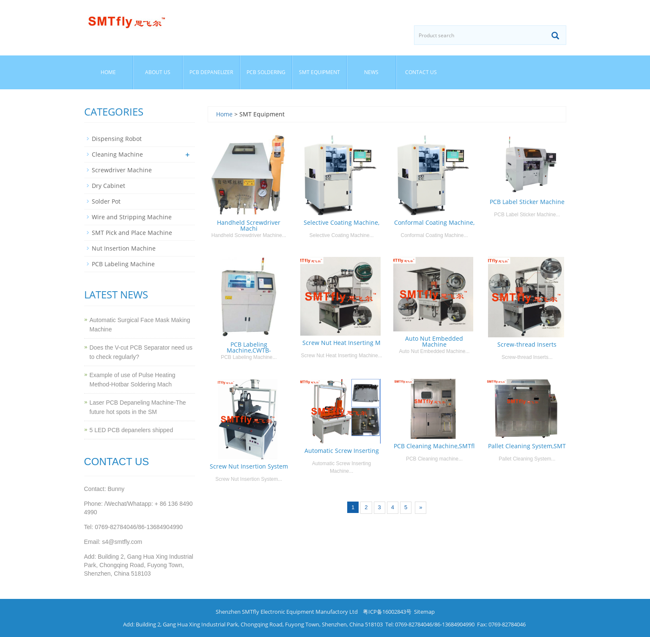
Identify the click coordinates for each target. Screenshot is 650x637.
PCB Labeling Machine (123, 264)
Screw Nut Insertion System (249, 466)
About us (157, 72)
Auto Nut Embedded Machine (434, 341)
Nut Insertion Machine (124, 248)
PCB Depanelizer (211, 72)
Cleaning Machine (117, 154)
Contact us (421, 72)
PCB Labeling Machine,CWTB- (249, 347)
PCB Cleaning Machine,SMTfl (434, 446)
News (371, 72)
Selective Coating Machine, (341, 222)
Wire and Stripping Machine (132, 217)
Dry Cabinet (108, 186)
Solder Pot (106, 201)
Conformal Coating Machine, (434, 222)
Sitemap (424, 611)
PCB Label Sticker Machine (527, 202)
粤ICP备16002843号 (387, 611)
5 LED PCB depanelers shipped (131, 430)
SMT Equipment (319, 72)
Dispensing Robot (117, 139)
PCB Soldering (266, 72)
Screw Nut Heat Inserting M (341, 343)
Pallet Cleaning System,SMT (527, 446)
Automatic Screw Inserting (341, 451)
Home (108, 72)
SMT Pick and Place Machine (132, 233)
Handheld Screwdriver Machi (248, 225)
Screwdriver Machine (122, 170)
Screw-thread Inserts (527, 344)
